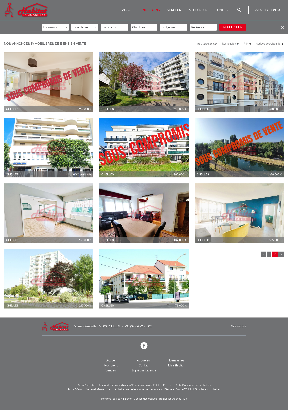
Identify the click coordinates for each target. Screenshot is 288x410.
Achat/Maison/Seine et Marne (85, 389)
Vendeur (174, 10)
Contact (222, 10)
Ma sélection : (267, 10)
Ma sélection (176, 365)
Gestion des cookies (145, 398)
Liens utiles (176, 360)
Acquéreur (198, 10)
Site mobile (238, 326)
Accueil (128, 10)
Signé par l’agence (143, 370)
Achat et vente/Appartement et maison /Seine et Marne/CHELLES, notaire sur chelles (168, 389)
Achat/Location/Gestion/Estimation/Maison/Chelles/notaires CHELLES (121, 385)
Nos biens (151, 10)
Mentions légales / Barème (116, 398)
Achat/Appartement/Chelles (193, 385)
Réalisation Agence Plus (173, 398)
